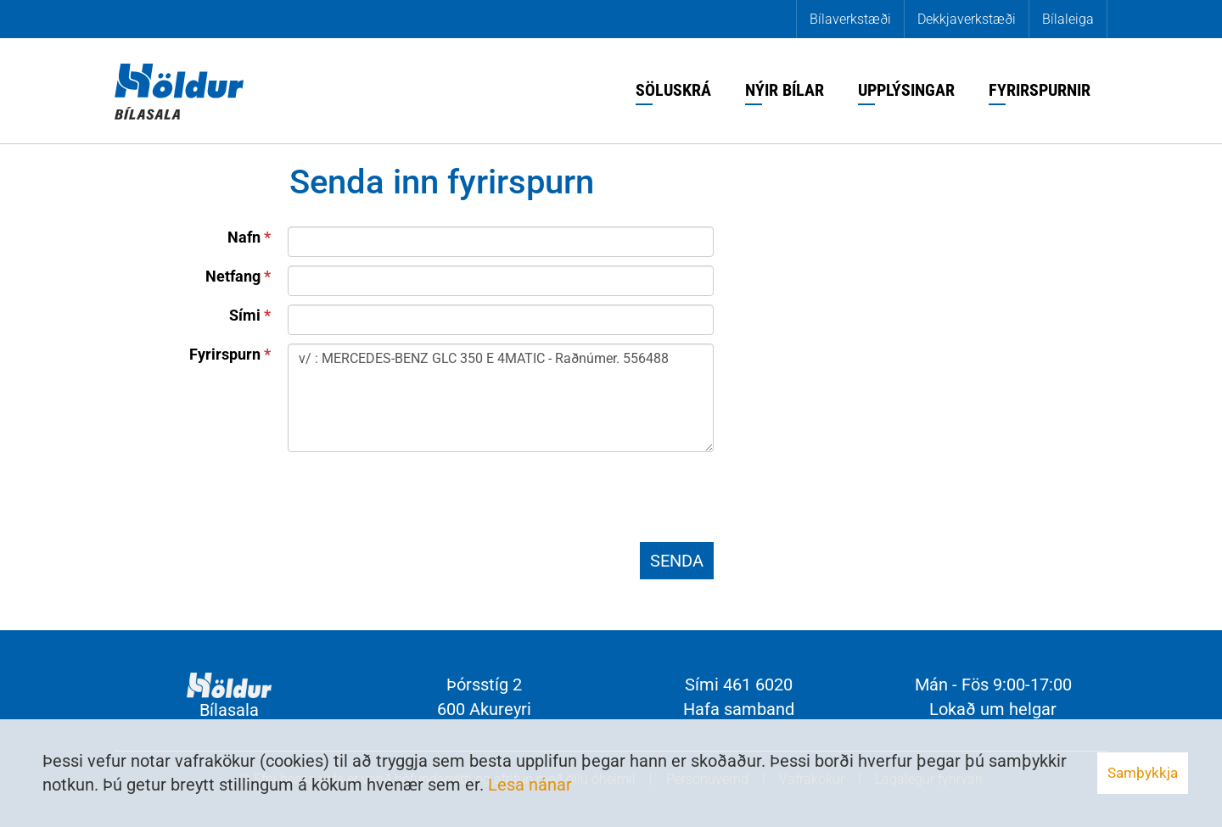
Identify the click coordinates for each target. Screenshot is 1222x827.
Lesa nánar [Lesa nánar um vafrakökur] (530, 784)
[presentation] (417, 500)
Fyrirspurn (225, 354)
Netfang (233, 276)
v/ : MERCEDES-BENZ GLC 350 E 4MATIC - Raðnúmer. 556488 (501, 398)
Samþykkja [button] (1142, 772)
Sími (245, 315)
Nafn (244, 237)
